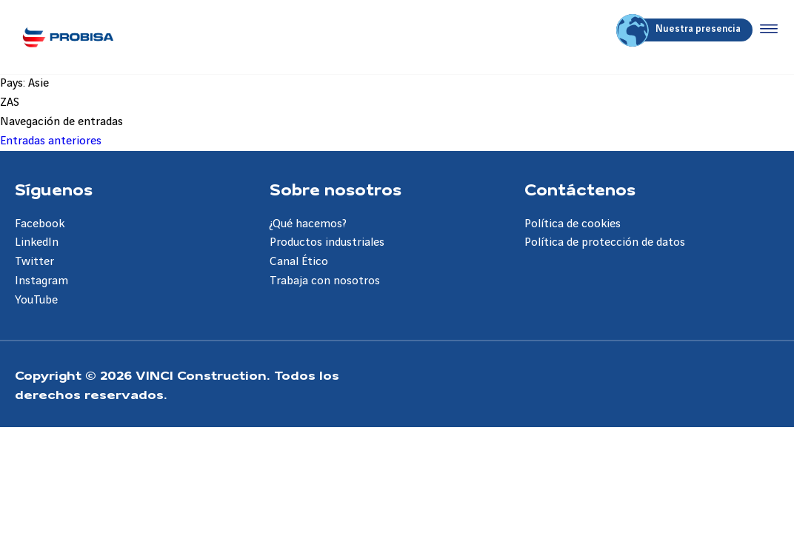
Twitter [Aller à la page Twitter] (34, 261)
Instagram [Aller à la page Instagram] (41, 281)
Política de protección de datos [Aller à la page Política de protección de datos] (604, 242)
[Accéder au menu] (766, 29)
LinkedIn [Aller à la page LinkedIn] (37, 242)
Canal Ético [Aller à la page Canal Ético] (299, 261)
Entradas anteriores (50, 141)
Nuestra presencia (681, 30)
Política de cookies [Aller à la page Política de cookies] (572, 224)
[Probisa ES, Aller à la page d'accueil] (68, 37)
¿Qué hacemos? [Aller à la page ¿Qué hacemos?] (308, 224)
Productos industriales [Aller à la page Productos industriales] (327, 242)
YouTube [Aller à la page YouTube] (36, 300)
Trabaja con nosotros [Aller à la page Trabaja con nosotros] (325, 281)
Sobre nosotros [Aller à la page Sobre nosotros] (335, 189)
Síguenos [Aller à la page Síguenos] (54, 189)
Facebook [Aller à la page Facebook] (39, 224)
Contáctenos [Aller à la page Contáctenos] (579, 189)
